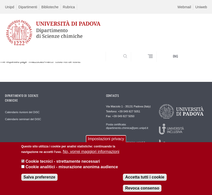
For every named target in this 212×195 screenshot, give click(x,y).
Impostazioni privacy (106, 140)
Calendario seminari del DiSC (23, 119)
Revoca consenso (142, 189)
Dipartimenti (28, 7)
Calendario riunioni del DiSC (22, 112)
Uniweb (201, 7)
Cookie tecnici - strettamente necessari (63, 162)
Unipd (9, 7)
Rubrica (69, 7)
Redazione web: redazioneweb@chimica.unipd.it (125, 140)
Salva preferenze (39, 178)
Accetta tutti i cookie (144, 178)
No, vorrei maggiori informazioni (91, 153)
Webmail (184, 7)
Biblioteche (50, 7)
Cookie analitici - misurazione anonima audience (72, 168)
